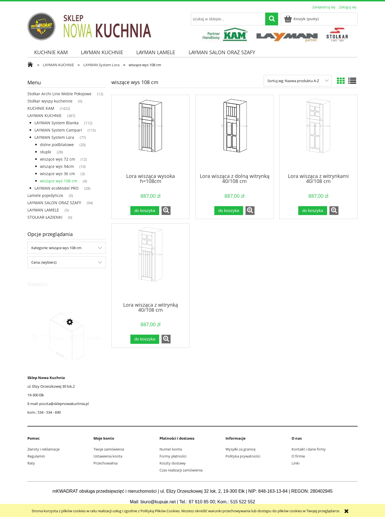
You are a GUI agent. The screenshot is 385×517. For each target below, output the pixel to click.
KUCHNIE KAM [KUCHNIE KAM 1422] (40, 108)
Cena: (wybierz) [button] (44, 262)
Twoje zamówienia (108, 449)
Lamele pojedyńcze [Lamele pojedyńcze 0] (45, 195)
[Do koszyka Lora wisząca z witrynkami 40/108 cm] (312, 210)
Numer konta (170, 449)
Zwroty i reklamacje (43, 449)
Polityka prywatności (243, 456)
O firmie (298, 456)
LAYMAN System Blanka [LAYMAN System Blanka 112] (56, 122)
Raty (31, 463)
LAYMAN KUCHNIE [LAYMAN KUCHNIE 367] (44, 115)
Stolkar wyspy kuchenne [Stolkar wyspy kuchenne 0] (49, 101)
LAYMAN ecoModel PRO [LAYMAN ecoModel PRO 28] (56, 188)
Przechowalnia (105, 463)
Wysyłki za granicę (240, 449)
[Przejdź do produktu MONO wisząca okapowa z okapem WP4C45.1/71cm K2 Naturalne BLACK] (66, 349)
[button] (166, 210)
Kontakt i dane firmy (309, 449)
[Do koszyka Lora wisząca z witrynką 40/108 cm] (144, 339)
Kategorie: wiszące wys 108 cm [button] (56, 247)
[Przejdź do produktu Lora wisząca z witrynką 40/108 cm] (150, 262)
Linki (295, 463)
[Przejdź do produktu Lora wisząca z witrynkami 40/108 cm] (318, 133)
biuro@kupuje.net (158, 501)
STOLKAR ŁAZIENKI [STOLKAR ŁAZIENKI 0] (44, 217)
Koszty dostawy (172, 463)
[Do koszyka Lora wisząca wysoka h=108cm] (144, 210)
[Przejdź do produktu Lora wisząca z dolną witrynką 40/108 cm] (234, 133)
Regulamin (36, 456)
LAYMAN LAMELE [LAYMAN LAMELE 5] (43, 210)
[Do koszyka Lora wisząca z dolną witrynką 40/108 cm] (228, 210)
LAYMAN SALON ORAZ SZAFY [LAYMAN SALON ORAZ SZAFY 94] (54, 202)
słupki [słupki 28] (45, 151)
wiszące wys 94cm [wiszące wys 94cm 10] (57, 166)
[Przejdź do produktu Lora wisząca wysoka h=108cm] (150, 133)
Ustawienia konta (107, 456)
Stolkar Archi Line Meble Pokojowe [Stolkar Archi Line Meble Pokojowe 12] (59, 93)
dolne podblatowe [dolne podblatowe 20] (57, 144)
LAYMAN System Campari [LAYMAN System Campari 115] (58, 130)
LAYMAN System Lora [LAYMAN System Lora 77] (54, 137)
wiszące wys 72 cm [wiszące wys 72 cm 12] (57, 159)
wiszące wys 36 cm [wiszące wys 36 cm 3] (57, 173)
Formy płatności (172, 456)
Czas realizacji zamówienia (181, 470)
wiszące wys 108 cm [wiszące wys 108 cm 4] (58, 181)
